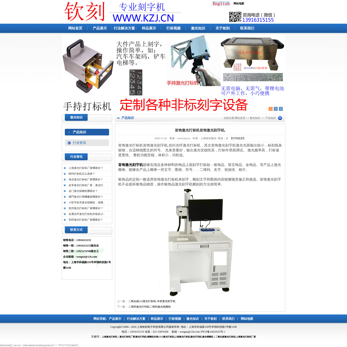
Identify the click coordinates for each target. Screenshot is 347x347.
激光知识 (198, 28)
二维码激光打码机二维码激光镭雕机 (149, 306)
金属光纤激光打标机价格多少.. (86, 214)
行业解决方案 (124, 28)
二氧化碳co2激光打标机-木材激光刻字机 (151, 301)
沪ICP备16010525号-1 (213, 331)
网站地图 (247, 318)
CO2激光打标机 (166, 336)
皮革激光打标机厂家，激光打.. (86, 185)
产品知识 (79, 132)
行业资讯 (79, 143)
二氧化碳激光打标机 (225, 336)
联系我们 (247, 28)
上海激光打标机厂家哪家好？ (86, 168)
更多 (103, 157)
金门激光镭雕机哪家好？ (83, 191)
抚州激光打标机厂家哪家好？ (86, 208)
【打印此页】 (238, 138)
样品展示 (149, 28)
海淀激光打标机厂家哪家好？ (86, 179)
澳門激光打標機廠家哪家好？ (86, 196)
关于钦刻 (223, 28)
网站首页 (75, 28)
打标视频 (173, 28)
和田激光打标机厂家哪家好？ (86, 219)
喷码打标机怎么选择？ (82, 173)
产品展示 (100, 28)
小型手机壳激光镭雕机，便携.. (86, 202)
